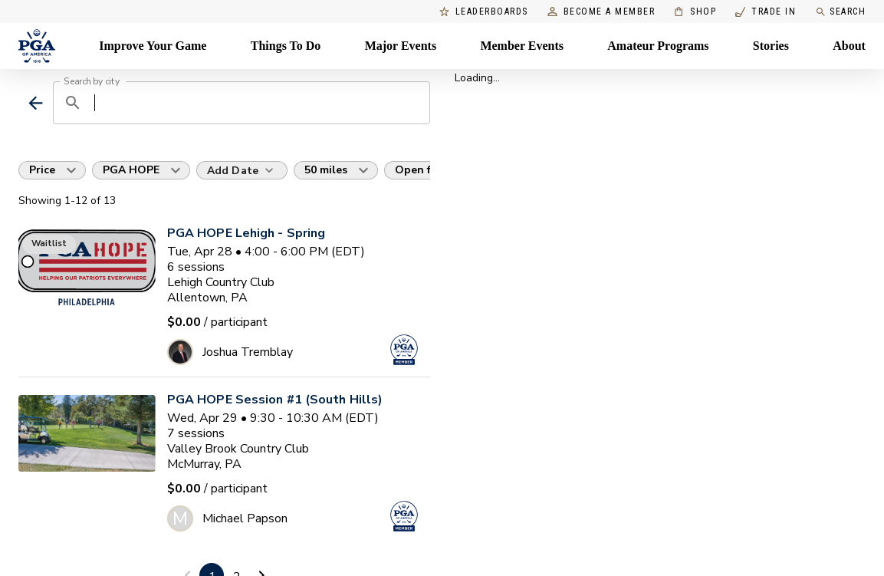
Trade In (765, 12)
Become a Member (601, 12)
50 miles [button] (325, 170)
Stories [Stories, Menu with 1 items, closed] (771, 45)
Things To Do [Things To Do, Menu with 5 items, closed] (286, 45)
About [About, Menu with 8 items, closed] (849, 45)
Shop (695, 12)
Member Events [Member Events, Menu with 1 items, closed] (522, 45)
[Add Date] (242, 170)
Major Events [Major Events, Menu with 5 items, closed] (400, 45)
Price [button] (42, 170)
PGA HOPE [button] (131, 170)
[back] (35, 103)
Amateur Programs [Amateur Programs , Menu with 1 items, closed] (657, 45)
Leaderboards (483, 12)
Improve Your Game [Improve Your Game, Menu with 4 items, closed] (152, 45)
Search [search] (840, 12)
